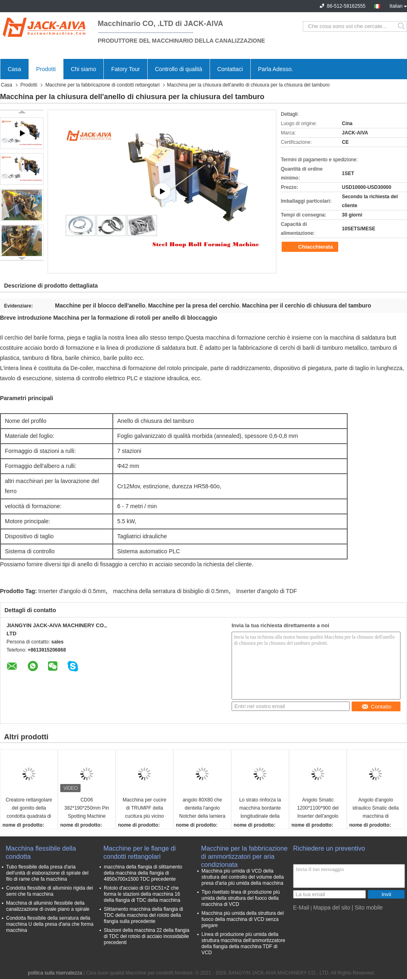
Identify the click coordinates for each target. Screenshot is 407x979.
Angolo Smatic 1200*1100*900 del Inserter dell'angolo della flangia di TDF (318, 808)
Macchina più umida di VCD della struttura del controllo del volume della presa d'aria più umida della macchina (242, 877)
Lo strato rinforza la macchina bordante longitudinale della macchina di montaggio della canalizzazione (260, 808)
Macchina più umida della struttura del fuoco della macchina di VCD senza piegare (242, 919)
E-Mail (301, 907)
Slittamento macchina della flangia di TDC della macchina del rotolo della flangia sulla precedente (143, 915)
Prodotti (46, 69)
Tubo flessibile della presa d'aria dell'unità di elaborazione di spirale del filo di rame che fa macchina (47, 873)
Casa (14, 69)
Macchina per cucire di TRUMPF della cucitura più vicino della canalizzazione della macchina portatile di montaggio (144, 808)
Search (402, 26)
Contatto (376, 707)
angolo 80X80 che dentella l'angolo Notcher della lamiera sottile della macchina (202, 808)
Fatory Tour (125, 69)
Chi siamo (83, 69)
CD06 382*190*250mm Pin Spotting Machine (86, 808)
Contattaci (230, 69)
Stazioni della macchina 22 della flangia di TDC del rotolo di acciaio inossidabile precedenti (146, 936)
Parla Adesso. (275, 69)
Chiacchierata (311, 247)
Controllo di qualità (178, 69)
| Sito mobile (367, 907)
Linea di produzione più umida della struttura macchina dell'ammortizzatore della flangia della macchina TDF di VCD (243, 943)
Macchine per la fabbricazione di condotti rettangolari (102, 85)
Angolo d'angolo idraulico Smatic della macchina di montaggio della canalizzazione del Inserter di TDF (375, 808)
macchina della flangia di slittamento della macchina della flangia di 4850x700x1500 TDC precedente (143, 873)
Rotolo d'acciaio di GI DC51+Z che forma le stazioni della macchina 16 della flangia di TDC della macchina (142, 894)
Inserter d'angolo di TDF (266, 591)
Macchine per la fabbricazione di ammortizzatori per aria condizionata (244, 853)
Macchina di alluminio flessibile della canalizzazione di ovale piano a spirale (48, 906)
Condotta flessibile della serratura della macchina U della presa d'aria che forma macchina (49, 924)
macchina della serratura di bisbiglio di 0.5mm (171, 591)
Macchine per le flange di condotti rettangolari (139, 852)
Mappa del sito (331, 907)
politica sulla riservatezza (55, 973)
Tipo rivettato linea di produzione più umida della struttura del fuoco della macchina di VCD (240, 898)
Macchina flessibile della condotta (41, 852)
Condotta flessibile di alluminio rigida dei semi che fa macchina (49, 891)
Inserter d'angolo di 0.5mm (71, 591)
